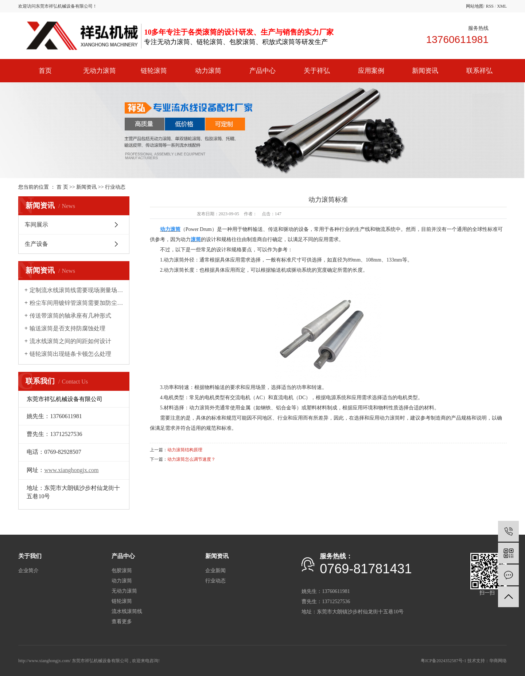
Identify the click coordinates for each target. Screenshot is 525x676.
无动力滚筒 (99, 70)
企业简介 (28, 570)
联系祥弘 (479, 70)
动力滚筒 (208, 70)
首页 (45, 70)
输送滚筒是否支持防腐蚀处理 (67, 328)
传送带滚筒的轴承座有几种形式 (70, 316)
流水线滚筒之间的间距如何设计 (70, 341)
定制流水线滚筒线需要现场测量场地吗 (76, 290)
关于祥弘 (317, 70)
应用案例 (371, 70)
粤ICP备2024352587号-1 (443, 660)
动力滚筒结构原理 (184, 449)
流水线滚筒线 (127, 611)
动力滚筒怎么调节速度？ (191, 459)
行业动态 (115, 187)
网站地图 (474, 6)
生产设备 (36, 244)
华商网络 (498, 660)
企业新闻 (215, 570)
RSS (490, 6)
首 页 (62, 187)
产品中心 (262, 70)
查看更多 (122, 621)
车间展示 (36, 224)
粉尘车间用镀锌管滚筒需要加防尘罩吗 (76, 303)
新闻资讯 (425, 70)
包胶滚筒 (122, 570)
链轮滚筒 (154, 70)
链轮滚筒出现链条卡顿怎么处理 (70, 354)
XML (502, 6)
